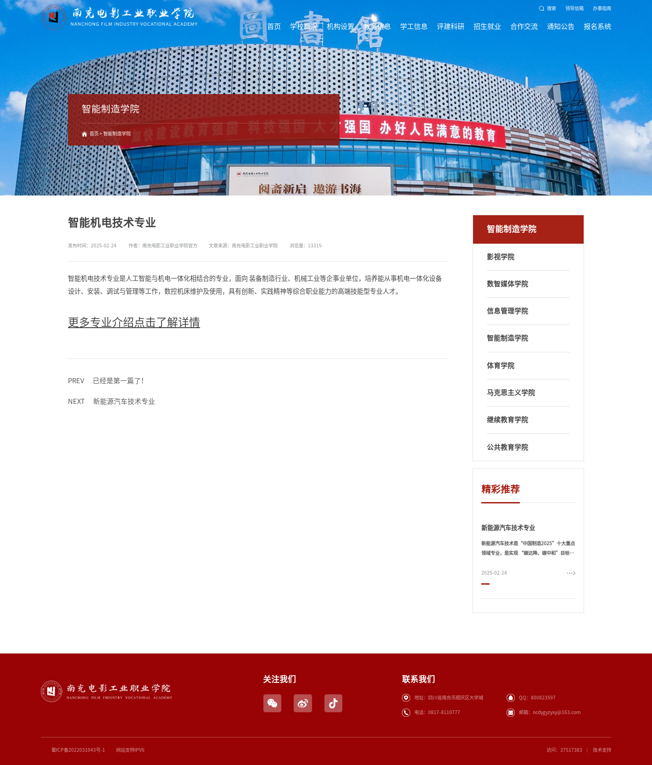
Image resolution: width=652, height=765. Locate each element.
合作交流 (524, 26)
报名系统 (597, 26)
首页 (274, 26)
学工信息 (414, 26)
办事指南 (602, 8)
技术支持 (602, 750)
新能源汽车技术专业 (111, 401)
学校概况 (304, 26)
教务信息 (377, 26)
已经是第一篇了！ (108, 381)
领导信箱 (574, 8)
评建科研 (450, 26)
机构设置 (340, 26)
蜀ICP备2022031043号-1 (78, 750)
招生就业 (487, 26)
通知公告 (560, 26)
